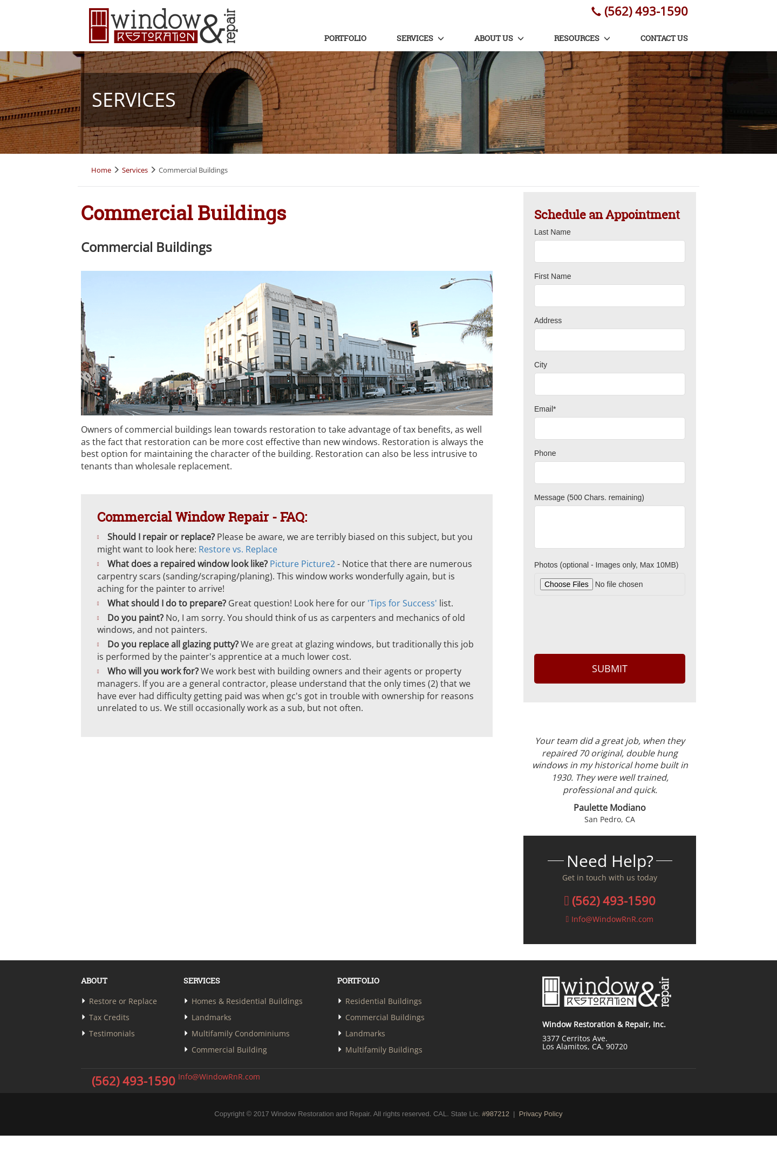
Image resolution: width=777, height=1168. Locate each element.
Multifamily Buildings (383, 1049)
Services (420, 38)
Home (101, 170)
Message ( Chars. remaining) (589, 497)
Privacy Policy (541, 1114)
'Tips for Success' (402, 603)
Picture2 (318, 564)
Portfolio (345, 38)
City (540, 364)
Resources (582, 38)
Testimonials (112, 1033)
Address (548, 320)
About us (499, 38)
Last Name (552, 232)
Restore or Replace (123, 1001)
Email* (545, 409)
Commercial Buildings (385, 1017)
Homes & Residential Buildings (247, 1001)
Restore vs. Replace (238, 549)
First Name (552, 276)
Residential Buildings (383, 1001)
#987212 (495, 1114)
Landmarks (211, 1017)
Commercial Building (229, 1049)
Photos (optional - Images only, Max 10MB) (606, 565)
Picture (284, 564)
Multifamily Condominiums (241, 1033)
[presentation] (609, 623)
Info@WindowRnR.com (217, 1076)
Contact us (664, 38)
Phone (545, 453)
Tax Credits (109, 1017)
